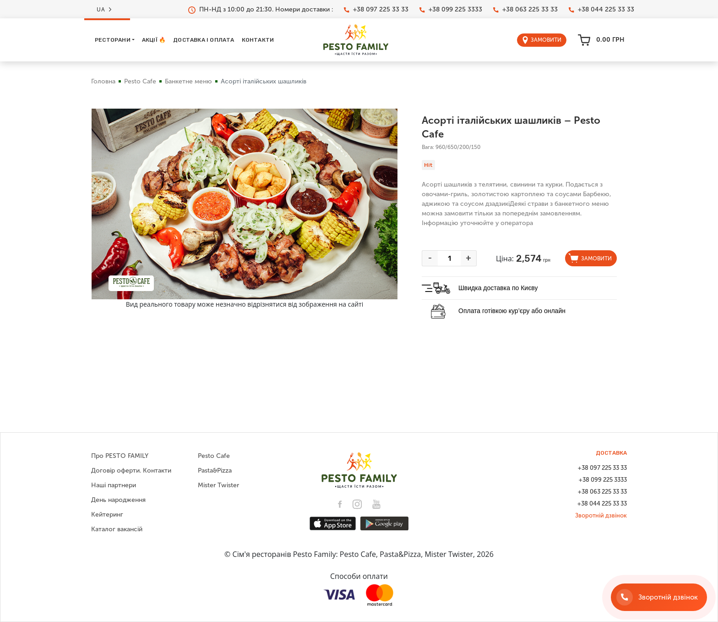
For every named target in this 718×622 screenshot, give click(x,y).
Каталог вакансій (116, 529)
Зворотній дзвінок (601, 515)
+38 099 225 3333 (450, 9)
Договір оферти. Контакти (131, 470)
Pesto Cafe (140, 81)
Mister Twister (218, 485)
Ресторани (113, 40)
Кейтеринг (107, 514)
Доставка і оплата (203, 40)
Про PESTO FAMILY (119, 456)
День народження (118, 500)
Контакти (258, 40)
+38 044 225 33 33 (601, 9)
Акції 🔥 (154, 40)
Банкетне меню (188, 81)
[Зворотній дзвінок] (659, 597)
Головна (103, 81)
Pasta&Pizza (215, 470)
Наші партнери (113, 485)
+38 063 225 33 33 (525, 9)
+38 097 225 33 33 (376, 9)
